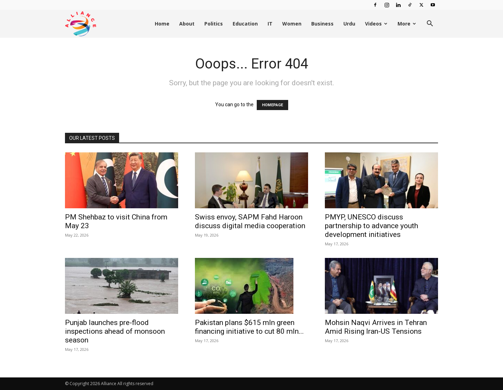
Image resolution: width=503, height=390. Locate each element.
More (407, 23)
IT (270, 23)
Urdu (349, 23)
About (187, 23)
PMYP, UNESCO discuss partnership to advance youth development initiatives (371, 226)
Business (322, 23)
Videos (376, 23)
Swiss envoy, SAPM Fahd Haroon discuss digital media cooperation (250, 221)
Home (162, 23)
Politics (213, 23)
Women (291, 23)
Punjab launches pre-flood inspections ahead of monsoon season (115, 331)
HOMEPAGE (272, 105)
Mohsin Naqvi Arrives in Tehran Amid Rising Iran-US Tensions (376, 326)
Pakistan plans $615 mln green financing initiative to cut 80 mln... (249, 326)
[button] (429, 24)
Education (245, 23)
